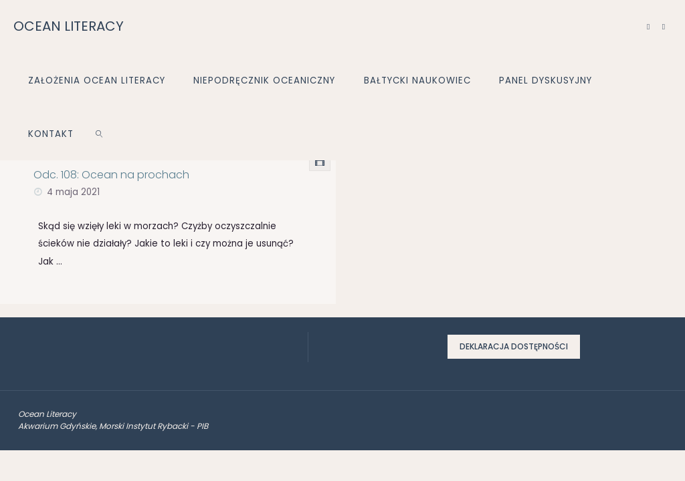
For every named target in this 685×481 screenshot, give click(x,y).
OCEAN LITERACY (68, 26)
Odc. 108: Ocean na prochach (111, 174)
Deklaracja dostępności (514, 346)
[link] (100, 133)
